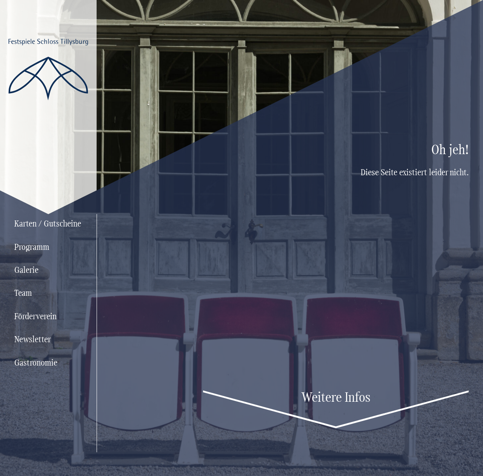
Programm (31, 247)
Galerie (26, 270)
